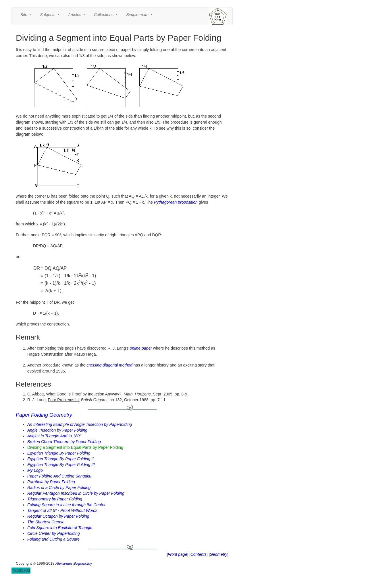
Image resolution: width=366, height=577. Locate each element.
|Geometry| (218, 554)
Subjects (50, 16)
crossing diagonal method (109, 365)
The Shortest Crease (45, 522)
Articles (78, 16)
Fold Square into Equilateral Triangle (59, 527)
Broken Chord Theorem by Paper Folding (64, 441)
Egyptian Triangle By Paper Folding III (61, 464)
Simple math (140, 16)
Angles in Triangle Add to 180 (54, 436)
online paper (141, 348)
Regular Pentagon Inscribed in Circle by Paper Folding (75, 493)
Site (27, 16)
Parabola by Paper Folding (51, 481)
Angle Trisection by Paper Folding (57, 430)
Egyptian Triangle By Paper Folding (58, 453)
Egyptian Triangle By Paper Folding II (60, 459)
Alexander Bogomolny (73, 563)
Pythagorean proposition (176, 202)
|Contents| (198, 554)
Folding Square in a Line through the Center (66, 504)
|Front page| (177, 554)
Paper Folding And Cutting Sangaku (59, 476)
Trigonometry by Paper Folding (54, 499)
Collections (107, 16)
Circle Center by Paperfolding (53, 533)
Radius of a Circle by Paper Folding (58, 487)
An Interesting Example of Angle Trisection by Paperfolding (79, 424)
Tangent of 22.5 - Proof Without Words (62, 510)
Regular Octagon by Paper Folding (58, 516)
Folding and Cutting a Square (53, 539)
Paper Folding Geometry (44, 415)
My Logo (35, 470)
